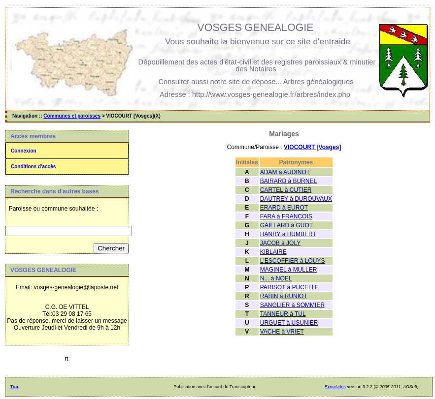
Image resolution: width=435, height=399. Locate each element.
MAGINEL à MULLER (288, 269)
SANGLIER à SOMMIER (292, 305)
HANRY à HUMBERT (288, 234)
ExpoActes (335, 386)
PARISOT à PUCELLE (289, 287)
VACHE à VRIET (282, 331)
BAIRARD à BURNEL (288, 181)
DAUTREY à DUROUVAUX (296, 198)
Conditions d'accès (33, 166)
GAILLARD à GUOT (286, 225)
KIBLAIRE (273, 251)
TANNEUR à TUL (283, 313)
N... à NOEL (276, 278)
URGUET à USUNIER (289, 322)
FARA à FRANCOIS (286, 216)
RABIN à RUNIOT (283, 296)
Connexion (23, 150)
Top (14, 386)
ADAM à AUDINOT (285, 172)
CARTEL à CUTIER (286, 189)
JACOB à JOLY (280, 243)
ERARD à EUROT (284, 207)
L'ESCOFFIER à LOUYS (292, 260)
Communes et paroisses (71, 116)
